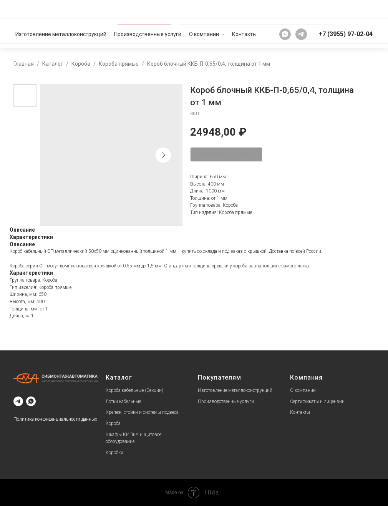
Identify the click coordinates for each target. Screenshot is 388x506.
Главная (23, 64)
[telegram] (301, 9)
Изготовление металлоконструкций (60, 9)
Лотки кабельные (123, 401)
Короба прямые (119, 64)
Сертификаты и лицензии (317, 401)
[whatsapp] (285, 9)
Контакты (244, 9)
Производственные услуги (147, 9)
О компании (204, 9)
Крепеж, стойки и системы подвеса (142, 412)
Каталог (52, 64)
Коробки (114, 452)
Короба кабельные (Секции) (134, 390)
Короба (80, 64)
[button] (356, 33)
